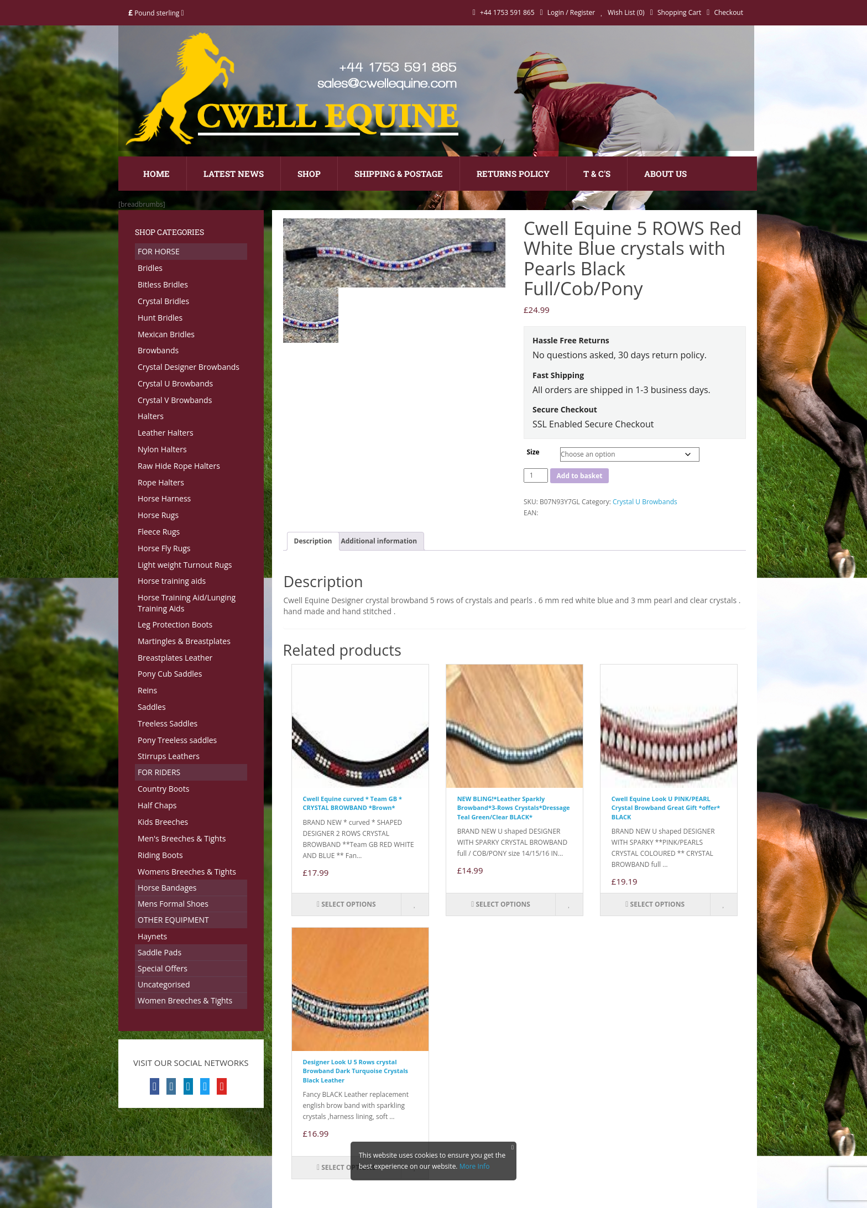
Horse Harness (164, 498)
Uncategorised (164, 984)
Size (532, 452)
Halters (151, 416)
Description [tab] (313, 541)
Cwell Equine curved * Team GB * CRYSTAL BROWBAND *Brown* (352, 803)
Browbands (158, 350)
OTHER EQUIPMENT (173, 919)
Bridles (150, 268)
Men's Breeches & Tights (182, 838)
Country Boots (163, 788)
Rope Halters (161, 482)
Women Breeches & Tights (185, 1000)
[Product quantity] (536, 475)
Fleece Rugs (159, 531)
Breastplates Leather (175, 657)
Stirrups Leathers (169, 756)
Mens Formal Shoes (173, 903)
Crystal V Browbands (175, 400)
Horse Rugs (158, 515)
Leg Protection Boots (175, 624)
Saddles (152, 707)
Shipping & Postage (398, 173)
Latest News (233, 173)
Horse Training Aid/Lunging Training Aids (187, 603)
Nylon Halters (162, 449)
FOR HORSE (159, 251)
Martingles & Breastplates (184, 641)
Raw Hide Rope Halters (179, 466)
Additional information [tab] (379, 541)
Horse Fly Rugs (164, 548)
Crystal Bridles (163, 301)
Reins (147, 690)
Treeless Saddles (167, 723)
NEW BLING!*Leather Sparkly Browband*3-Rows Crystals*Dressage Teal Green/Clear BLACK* (513, 807)
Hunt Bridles (160, 317)
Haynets (152, 936)
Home (156, 173)
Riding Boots (160, 855)
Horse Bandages (167, 887)
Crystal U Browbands (175, 383)
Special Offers (162, 968)
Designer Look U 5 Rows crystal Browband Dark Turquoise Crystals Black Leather (355, 1071)
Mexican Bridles (166, 334)
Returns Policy (513, 173)
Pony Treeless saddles (177, 740)
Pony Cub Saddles (170, 673)
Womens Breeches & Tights (187, 871)
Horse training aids (172, 581)
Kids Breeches (163, 822)
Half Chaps (157, 805)
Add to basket (580, 475)
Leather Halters (166, 432)
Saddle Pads (159, 952)
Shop (309, 173)
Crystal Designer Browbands (188, 367)
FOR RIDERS (159, 772)
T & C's (596, 173)
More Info (474, 1166)
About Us (665, 173)
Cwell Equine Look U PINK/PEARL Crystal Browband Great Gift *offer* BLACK (666, 807)
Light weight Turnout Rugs (185, 564)
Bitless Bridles (163, 284)
